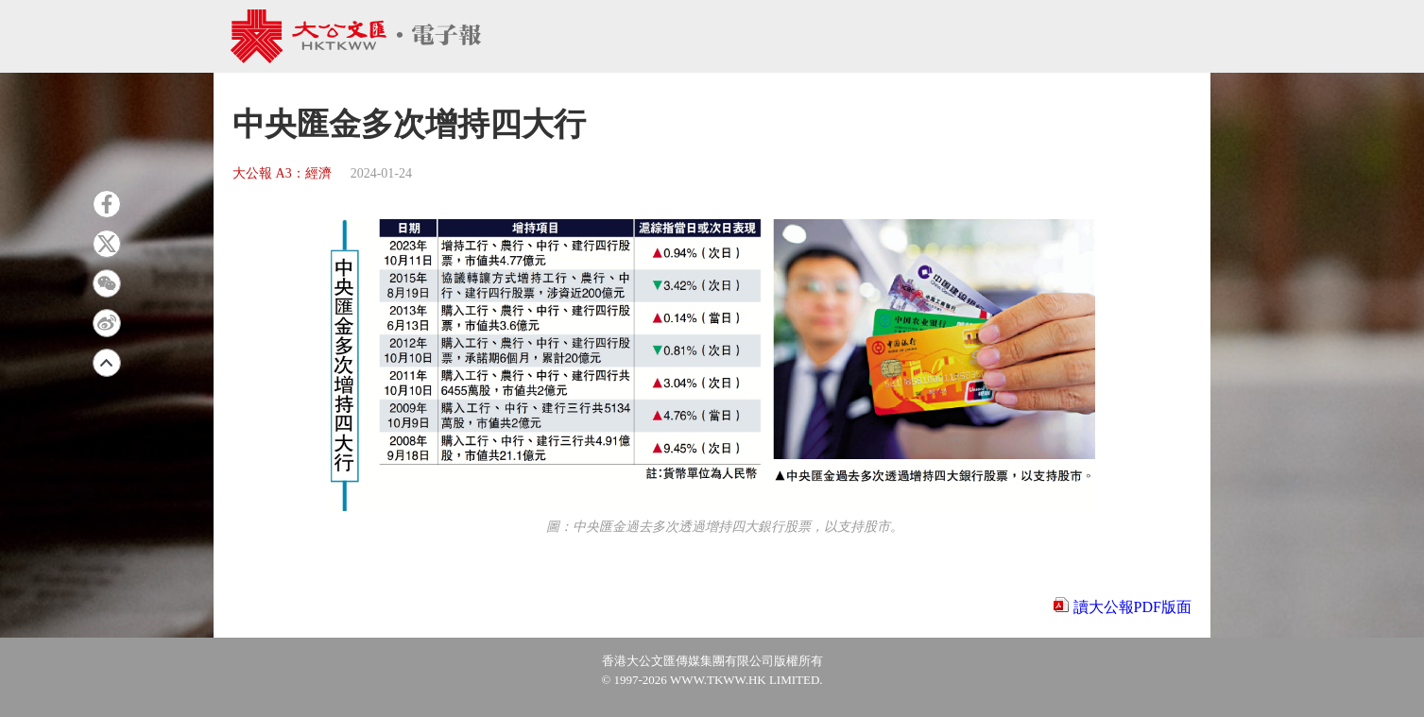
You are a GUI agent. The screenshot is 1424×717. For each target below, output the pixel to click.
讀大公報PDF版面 (1132, 607)
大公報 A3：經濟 (282, 173)
